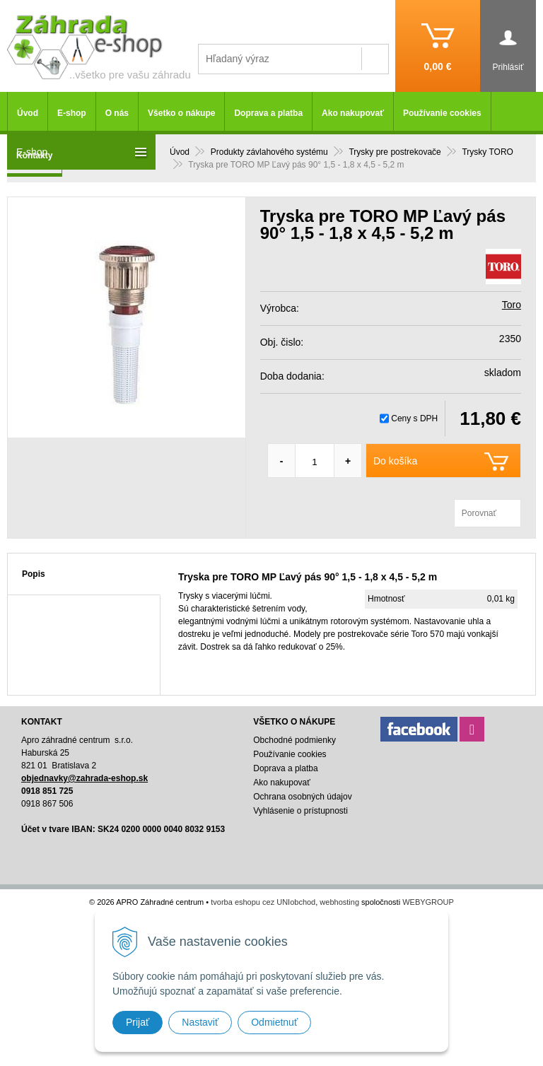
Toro (511, 304)
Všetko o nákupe (181, 113)
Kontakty (34, 155)
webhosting (339, 902)
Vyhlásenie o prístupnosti (300, 811)
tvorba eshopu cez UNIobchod (263, 902)
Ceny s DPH (414, 418)
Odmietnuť (274, 1022)
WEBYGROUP (428, 902)
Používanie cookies (442, 113)
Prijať (137, 1022)
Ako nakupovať (353, 113)
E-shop (71, 113)
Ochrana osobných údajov (302, 797)
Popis (33, 574)
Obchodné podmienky (294, 740)
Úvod (27, 113)
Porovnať (479, 513)
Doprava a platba (268, 113)
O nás (117, 113)
